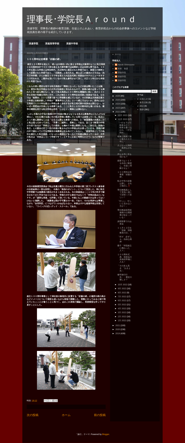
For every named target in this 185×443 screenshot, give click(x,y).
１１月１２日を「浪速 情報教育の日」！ (124, 230)
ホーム (66, 415)
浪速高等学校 (52, 43)
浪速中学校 (72, 43)
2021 (118, 325)
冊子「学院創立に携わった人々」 (124, 248)
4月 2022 (122, 308)
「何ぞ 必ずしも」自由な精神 (124, 239)
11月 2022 (123, 119)
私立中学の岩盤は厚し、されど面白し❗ (124, 183)
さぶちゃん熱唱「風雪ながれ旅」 (124, 147)
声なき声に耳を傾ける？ (124, 155)
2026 (118, 96)
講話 (142, 106)
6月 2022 (122, 300)
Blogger (105, 434)
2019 (118, 333)
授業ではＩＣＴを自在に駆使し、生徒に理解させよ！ (124, 164)
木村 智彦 (123, 68)
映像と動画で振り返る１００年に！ (124, 139)
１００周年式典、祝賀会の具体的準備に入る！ (124, 258)
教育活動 (144, 102)
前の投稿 (100, 415)
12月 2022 (123, 115)
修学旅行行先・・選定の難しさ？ (124, 277)
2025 (118, 100)
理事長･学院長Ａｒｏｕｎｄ (81, 19)
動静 (142, 109)
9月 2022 (122, 288)
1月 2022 (122, 320)
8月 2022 (122, 292)
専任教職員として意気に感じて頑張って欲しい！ (124, 193)
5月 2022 (122, 304)
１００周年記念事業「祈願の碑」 (124, 174)
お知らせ (144, 99)
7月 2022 (122, 296)
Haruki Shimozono (126, 64)
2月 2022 (122, 316)
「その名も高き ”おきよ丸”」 (123, 268)
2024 (118, 104)
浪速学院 (33, 43)
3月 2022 (122, 312)
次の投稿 (32, 415)
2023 (118, 108)
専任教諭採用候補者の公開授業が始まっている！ (124, 213)
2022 (118, 112)
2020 (118, 329)
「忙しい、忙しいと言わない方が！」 (124, 203)
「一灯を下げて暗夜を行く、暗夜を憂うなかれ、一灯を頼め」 (124, 128)
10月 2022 (123, 284)
